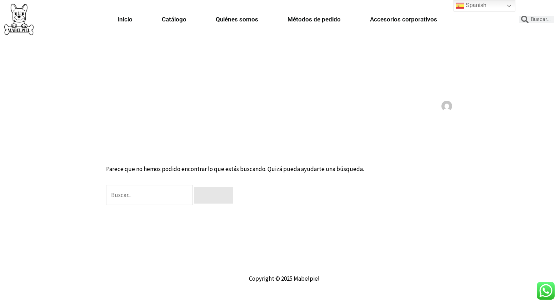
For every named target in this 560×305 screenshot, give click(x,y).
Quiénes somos (237, 19)
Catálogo (174, 19)
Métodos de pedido (314, 19)
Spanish (471, 5)
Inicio (125, 19)
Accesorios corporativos (403, 19)
